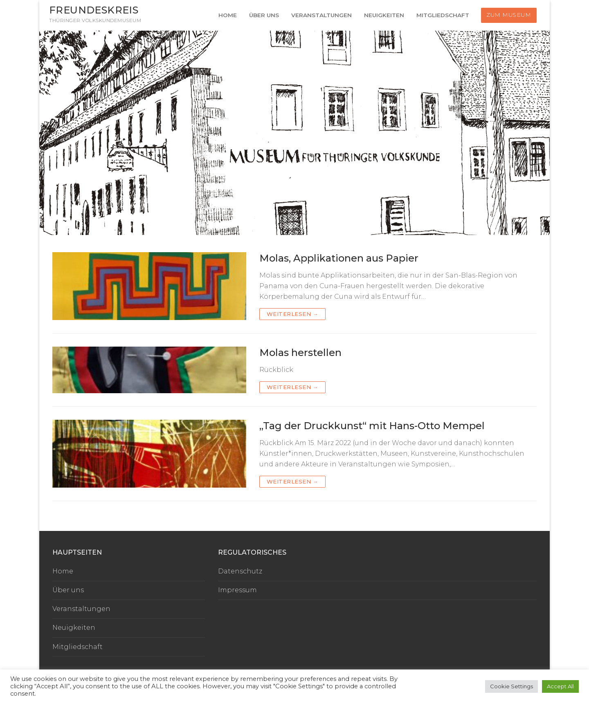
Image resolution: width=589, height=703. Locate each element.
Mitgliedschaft (77, 647)
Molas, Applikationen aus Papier (338, 258)
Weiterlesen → (293, 314)
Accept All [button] (560, 686)
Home (62, 571)
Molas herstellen (300, 352)
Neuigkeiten (73, 627)
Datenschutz (240, 571)
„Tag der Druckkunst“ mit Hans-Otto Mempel (372, 426)
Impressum (237, 590)
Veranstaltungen (81, 609)
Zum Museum (508, 14)
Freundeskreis (93, 10)
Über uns (68, 590)
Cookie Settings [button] (511, 686)
